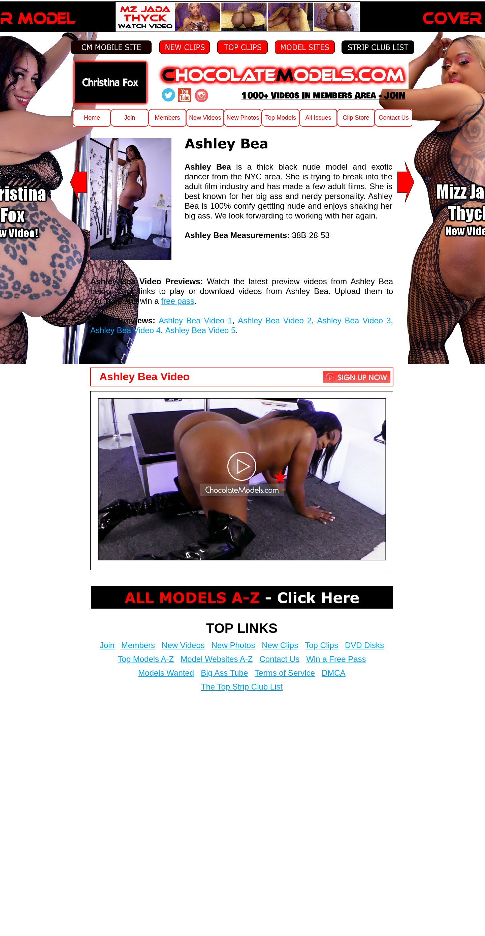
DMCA (334, 672)
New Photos (233, 645)
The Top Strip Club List (242, 686)
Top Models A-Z (146, 659)
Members (138, 645)
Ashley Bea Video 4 (125, 330)
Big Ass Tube (224, 672)
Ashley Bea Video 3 (354, 320)
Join (107, 645)
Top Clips (321, 645)
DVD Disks (364, 645)
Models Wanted (166, 672)
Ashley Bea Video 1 (195, 320)
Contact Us (279, 659)
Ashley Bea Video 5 (200, 330)
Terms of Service (285, 672)
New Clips (280, 645)
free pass (177, 300)
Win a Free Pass (336, 659)
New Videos (183, 645)
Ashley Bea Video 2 (275, 320)
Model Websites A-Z (217, 659)
